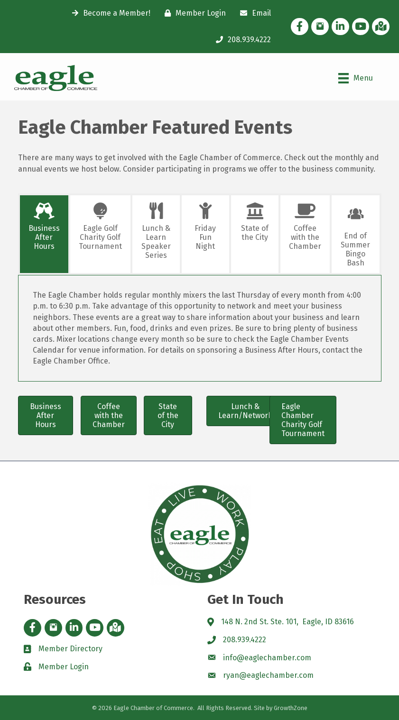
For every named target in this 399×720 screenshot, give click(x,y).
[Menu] (355, 78)
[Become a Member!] (108, 13)
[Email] (253, 13)
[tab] (44, 234)
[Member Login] (193, 13)
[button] (45, 416)
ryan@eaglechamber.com (268, 675)
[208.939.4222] (241, 39)
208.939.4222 (244, 639)
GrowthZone (290, 707)
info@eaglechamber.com (267, 657)
